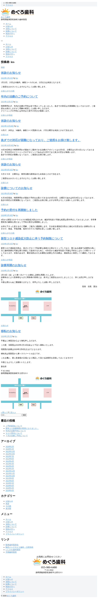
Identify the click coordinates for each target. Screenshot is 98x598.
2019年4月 (10, 490)
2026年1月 (10, 449)
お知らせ (9, 26)
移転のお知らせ (11, 331)
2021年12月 (10, 471)
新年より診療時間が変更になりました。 (22, 428)
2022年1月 (10, 468)
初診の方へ (10, 34)
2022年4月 (10, 461)
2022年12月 (10, 451)
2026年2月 (10, 447)
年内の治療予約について (16, 431)
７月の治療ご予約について (17, 436)
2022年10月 (10, 454)
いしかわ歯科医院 (13, 550)
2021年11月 (10, 473)
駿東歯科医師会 (12, 545)
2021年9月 (10, 478)
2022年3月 (10, 464)
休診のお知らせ (11, 72)
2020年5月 (10, 483)
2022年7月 (10, 456)
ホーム (8, 24)
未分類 (8, 508)
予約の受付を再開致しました (19, 210)
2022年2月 (10, 466)
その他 (11, 91)
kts (17, 78)
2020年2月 (10, 488)
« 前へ (3, 412)
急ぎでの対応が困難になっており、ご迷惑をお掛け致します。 (41, 140)
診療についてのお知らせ (16, 188)
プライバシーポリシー (15, 534)
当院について (11, 29)
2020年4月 (10, 486)
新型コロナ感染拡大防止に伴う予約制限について (32, 238)
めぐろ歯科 (5, 17)
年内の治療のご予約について (19, 96)
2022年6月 (10, 459)
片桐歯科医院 (11, 552)
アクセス (9, 5)
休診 (3, 67)
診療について (11, 31)
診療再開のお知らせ (13, 265)
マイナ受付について (14, 433)
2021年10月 (10, 476)
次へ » (13, 412)
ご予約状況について (14, 426)
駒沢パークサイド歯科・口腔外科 (19, 547)
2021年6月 (10, 481)
